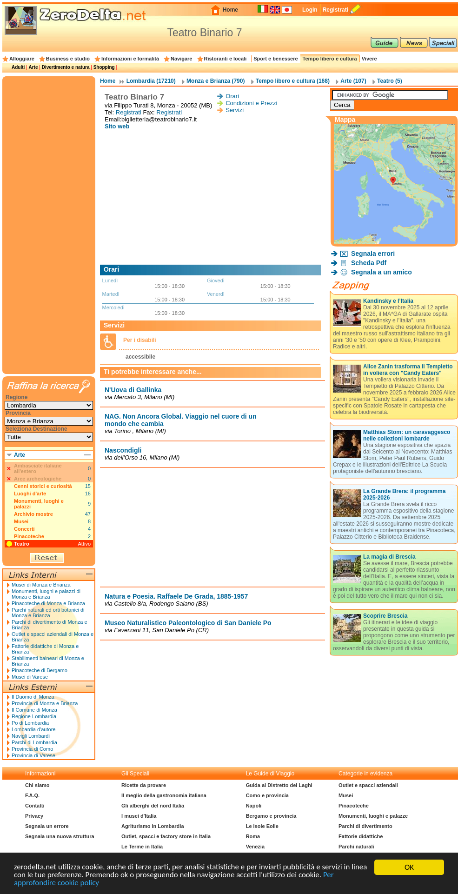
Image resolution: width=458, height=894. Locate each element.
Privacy (34, 816)
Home (230, 10)
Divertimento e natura (66, 67)
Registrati (335, 10)
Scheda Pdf (368, 263)
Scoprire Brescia (385, 616)
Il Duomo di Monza (33, 697)
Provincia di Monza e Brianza (45, 703)
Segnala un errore (47, 826)
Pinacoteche (29, 536)
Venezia (255, 846)
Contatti (35, 805)
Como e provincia (267, 795)
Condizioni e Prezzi (251, 103)
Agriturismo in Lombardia (152, 826)
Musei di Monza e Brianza (41, 584)
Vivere (369, 58)
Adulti (18, 67)
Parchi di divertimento (365, 826)
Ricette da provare (143, 785)
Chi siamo (37, 785)
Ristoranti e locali (225, 58)
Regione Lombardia (34, 716)
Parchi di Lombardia (34, 742)
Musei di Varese (30, 677)
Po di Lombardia (30, 723)
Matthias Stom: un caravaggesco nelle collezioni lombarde (406, 435)
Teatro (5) (389, 81)
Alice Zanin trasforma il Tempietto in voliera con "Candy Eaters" (407, 369)
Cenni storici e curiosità (43, 486)
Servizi (235, 110)
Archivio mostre (33, 514)
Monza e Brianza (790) (215, 81)
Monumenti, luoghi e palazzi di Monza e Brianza (46, 594)
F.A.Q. (32, 795)
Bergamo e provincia (271, 816)
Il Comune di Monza (34, 710)
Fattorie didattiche (361, 836)
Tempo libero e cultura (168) (293, 81)
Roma (253, 836)
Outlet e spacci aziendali (368, 785)
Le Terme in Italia (142, 846)
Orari (232, 96)
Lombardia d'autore (33, 729)
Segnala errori (373, 253)
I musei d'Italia (138, 816)
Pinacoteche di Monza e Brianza (48, 603)
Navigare (181, 58)
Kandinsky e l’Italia (388, 301)
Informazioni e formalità (130, 58)
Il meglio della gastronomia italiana (163, 795)
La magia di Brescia (389, 557)
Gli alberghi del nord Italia (152, 805)
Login (310, 10)
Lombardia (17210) (151, 81)
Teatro (21, 544)
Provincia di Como (32, 749)
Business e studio (68, 58)
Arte (33, 67)
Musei (21, 521)
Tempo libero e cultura (330, 58)
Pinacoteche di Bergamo (39, 670)
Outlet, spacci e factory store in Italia (166, 836)
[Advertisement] (213, 197)
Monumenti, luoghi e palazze (373, 816)
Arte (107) (353, 81)
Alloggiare (21, 58)
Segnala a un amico (381, 272)
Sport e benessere (275, 58)
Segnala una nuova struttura (59, 836)
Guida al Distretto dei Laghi (279, 785)
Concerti (24, 529)
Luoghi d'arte (30, 493)
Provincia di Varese (33, 755)
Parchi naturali (356, 846)
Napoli (254, 805)
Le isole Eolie (262, 826)
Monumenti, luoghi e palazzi (39, 503)
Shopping (104, 67)
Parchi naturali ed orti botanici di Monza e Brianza (48, 612)
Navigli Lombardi (31, 736)
